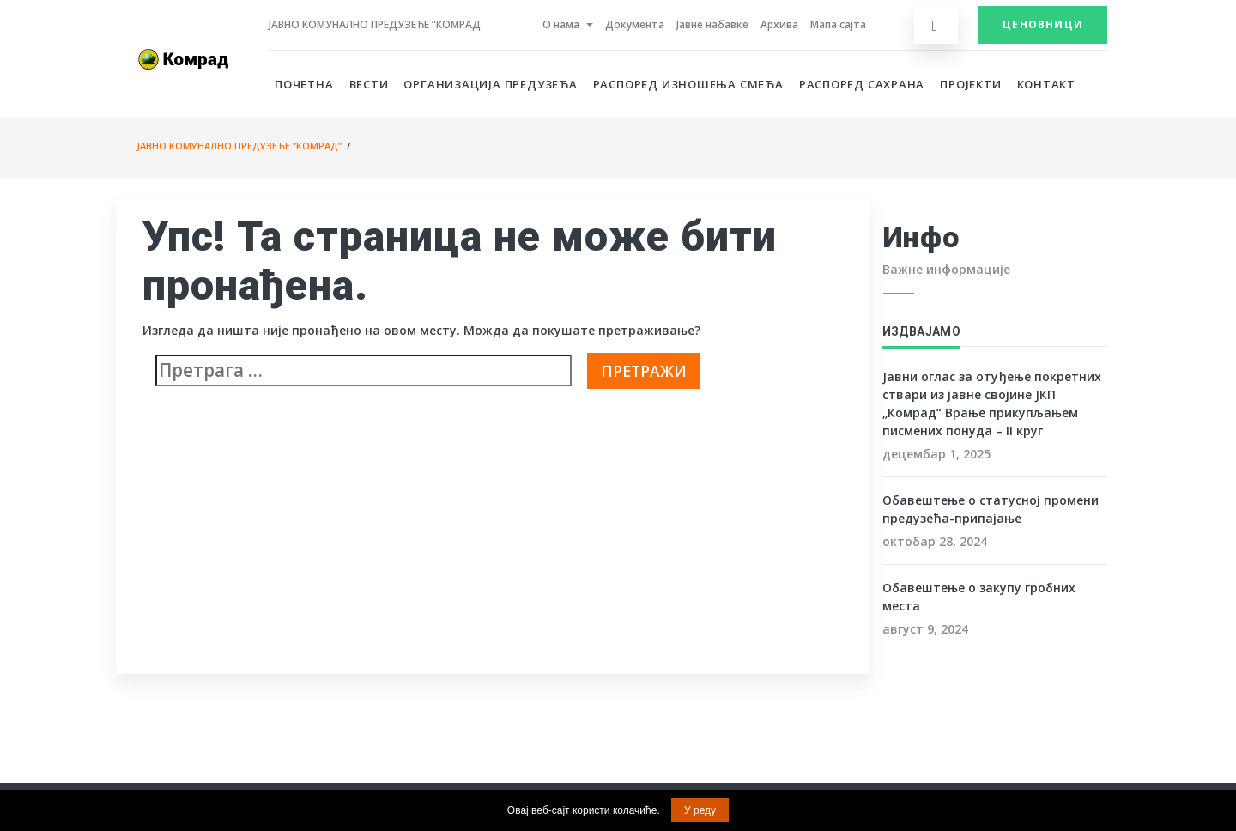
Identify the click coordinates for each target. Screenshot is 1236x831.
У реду (700, 810)
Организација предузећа (490, 84)
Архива (779, 24)
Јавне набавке (712, 24)
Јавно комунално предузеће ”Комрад (375, 24)
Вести (369, 84)
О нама (560, 24)
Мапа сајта (838, 24)
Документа (634, 24)
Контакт (1046, 84)
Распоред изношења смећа (688, 84)
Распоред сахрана (862, 84)
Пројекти (970, 84)
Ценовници (1043, 24)
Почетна (304, 84)
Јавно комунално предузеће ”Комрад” (239, 145)
